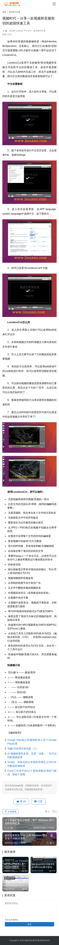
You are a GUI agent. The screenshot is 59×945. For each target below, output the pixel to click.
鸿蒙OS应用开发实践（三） (23, 748)
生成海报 (10, 811)
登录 (7, 920)
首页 (4, 12)
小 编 (4, 31)
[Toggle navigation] (54, 4)
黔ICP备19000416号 (41, 940)
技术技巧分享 (39, 31)
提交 (29, 924)
